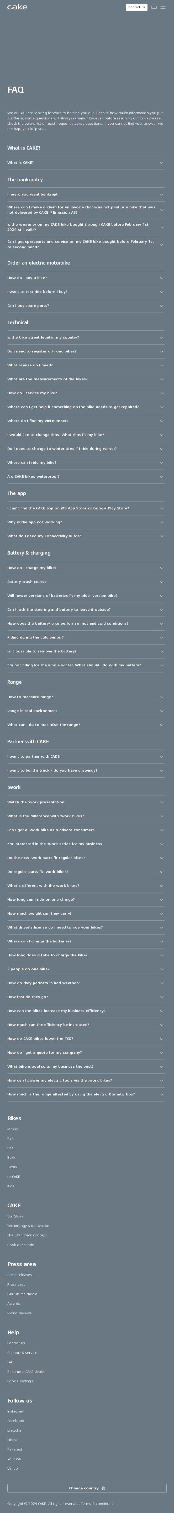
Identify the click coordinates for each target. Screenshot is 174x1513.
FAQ (10, 1362)
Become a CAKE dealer (26, 1372)
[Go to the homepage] (17, 7)
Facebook (15, 1421)
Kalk (10, 1138)
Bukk (11, 1157)
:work (12, 1167)
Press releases (19, 1275)
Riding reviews (19, 1313)
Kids (10, 1186)
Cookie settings (20, 1381)
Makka (13, 1129)
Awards (13, 1303)
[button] (86, 163)
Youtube (14, 1459)
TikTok (12, 1440)
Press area (16, 1285)
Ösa (10, 1148)
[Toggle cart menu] (154, 7)
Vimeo (12, 1468)
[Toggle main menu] (163, 7)
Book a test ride (20, 1245)
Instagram (15, 1411)
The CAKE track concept (27, 1235)
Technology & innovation (28, 1226)
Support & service (22, 1353)
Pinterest (14, 1449)
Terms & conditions (97, 1504)
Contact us (137, 7)
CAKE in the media (22, 1294)
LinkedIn (14, 1430)
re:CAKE (13, 1177)
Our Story (15, 1216)
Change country (87, 1488)
